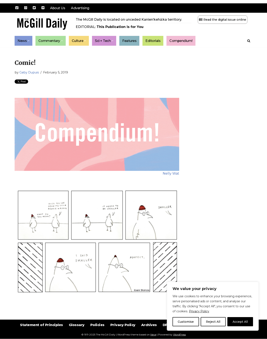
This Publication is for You (120, 27)
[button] (28, 41)
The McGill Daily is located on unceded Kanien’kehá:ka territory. (129, 19)
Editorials (153, 41)
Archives (149, 328)
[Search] (248, 40)
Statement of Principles (41, 328)
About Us (57, 8)
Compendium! (181, 41)
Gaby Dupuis (29, 72)
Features (129, 41)
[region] (213, 306)
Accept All (240, 322)
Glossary (76, 328)
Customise (186, 322)
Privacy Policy (199, 311)
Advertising (80, 8)
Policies (97, 328)
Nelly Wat (171, 174)
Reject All (213, 322)
